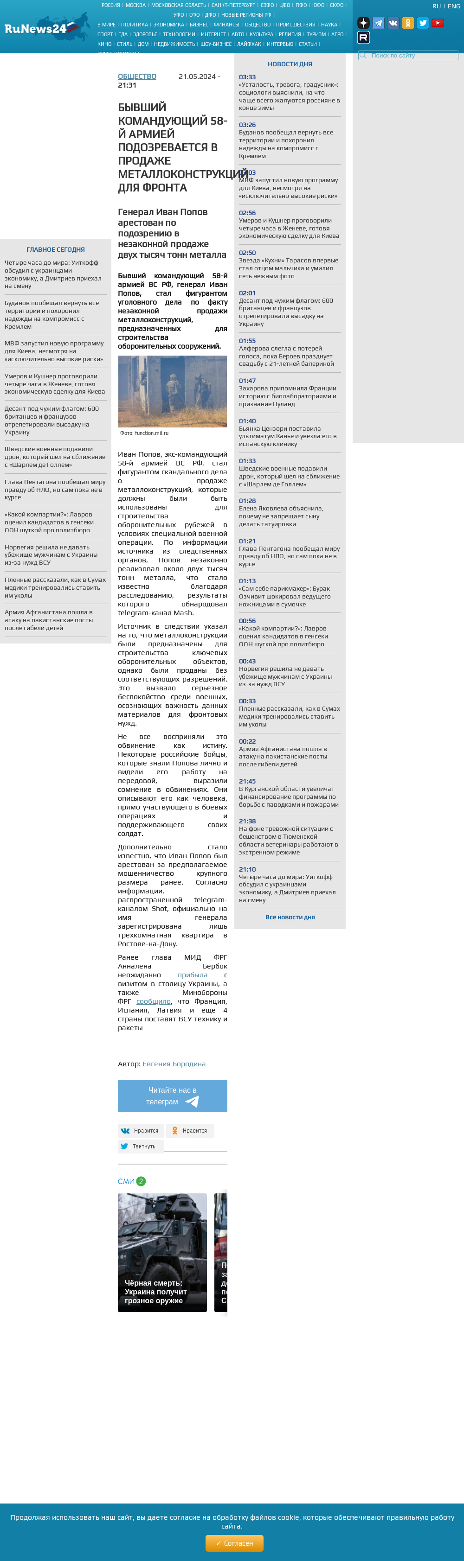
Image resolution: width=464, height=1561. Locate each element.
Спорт (105, 34)
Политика (134, 24)
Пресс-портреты (118, 54)
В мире (106, 24)
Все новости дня (290, 917)
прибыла (193, 974)
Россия (111, 5)
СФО (194, 15)
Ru (436, 6)
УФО (179, 15)
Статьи (308, 44)
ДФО (210, 15)
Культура (261, 34)
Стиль (124, 44)
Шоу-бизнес (216, 44)
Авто (238, 34)
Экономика (169, 24)
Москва (136, 5)
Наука (329, 24)
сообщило (153, 1001)
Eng (454, 6)
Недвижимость (174, 44)
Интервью (280, 44)
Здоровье (145, 34)
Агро (337, 34)
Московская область (178, 5)
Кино (104, 44)
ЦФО (284, 5)
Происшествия (296, 24)
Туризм (316, 34)
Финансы (226, 24)
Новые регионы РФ (246, 15)
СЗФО (267, 5)
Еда (123, 34)
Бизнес (199, 24)
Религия (290, 34)
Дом (143, 44)
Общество (258, 24)
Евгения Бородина (174, 1063)
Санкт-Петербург (233, 5)
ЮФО (318, 5)
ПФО (301, 5)
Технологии (179, 34)
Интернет (213, 34)
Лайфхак (249, 44)
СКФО (336, 5)
